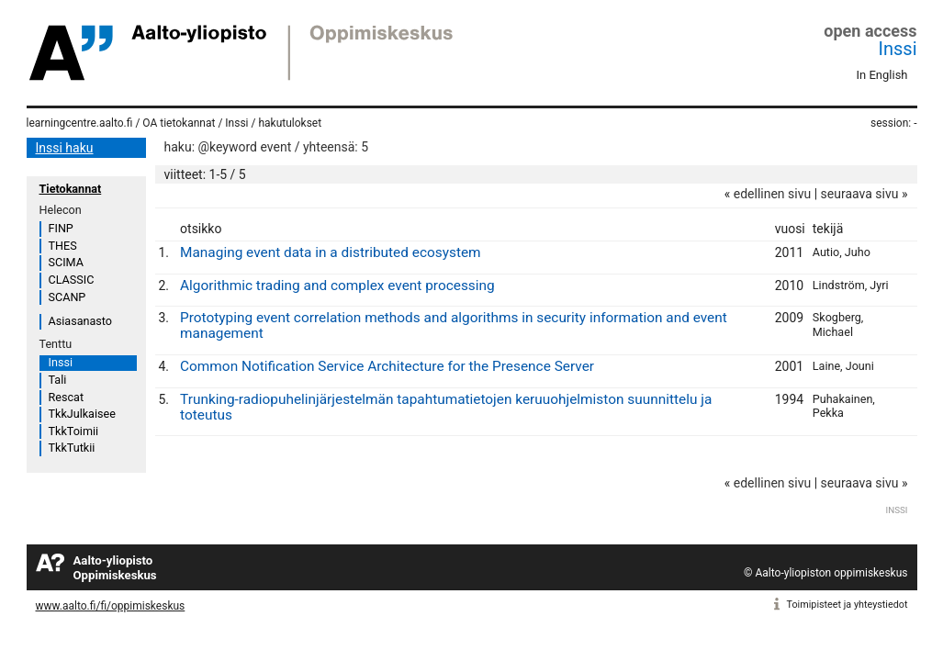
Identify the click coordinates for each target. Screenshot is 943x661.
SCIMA (66, 262)
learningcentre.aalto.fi (80, 123)
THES (63, 245)
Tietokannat (70, 189)
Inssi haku (65, 147)
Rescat (66, 397)
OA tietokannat (178, 123)
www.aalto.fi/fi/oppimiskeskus (110, 605)
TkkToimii (74, 431)
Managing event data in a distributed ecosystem (330, 252)
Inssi (898, 49)
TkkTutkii (72, 447)
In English (882, 75)
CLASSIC (72, 279)
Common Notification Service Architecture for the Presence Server (387, 366)
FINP (61, 228)
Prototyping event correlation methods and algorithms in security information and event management (453, 325)
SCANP (67, 297)
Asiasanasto (80, 321)
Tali (58, 380)
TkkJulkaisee (82, 413)
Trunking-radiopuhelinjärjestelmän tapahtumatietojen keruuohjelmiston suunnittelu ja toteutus (446, 407)
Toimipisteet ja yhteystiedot (847, 605)
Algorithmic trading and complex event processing (337, 285)
